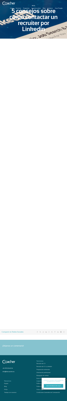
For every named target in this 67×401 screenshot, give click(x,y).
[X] (40, 332)
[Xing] (60, 332)
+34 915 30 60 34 (7, 368)
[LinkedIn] (46, 332)
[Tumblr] (51, 332)
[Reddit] (43, 332)
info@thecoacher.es (8, 371)
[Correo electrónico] (63, 332)
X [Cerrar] (42, 388)
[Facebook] (37, 332)
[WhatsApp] (49, 332)
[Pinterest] (54, 332)
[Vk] (57, 332)
